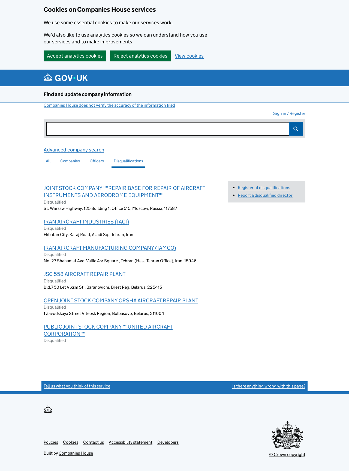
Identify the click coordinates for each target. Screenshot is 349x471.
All (48, 160)
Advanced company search (74, 150)
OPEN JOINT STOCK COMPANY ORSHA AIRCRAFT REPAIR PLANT (121, 300)
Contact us (93, 442)
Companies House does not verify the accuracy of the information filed (109, 105)
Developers (168, 442)
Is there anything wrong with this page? (268, 386)
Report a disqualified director (265, 195)
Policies (51, 442)
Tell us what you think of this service (77, 386)
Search (296, 129)
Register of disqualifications (264, 187)
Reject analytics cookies (140, 56)
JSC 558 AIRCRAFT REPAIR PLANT (84, 274)
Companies (70, 160)
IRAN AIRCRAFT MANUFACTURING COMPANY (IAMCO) (110, 248)
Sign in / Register (289, 113)
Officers (97, 160)
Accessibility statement (130, 442)
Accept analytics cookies (75, 56)
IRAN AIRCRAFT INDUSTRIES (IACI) (86, 221)
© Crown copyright (287, 454)
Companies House (76, 453)
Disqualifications (128, 160)
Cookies (70, 442)
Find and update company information (88, 94)
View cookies (189, 55)
